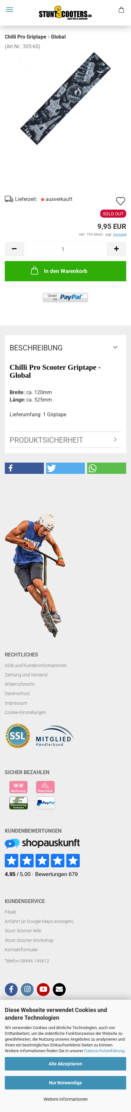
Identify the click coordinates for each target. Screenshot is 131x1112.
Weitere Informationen (66, 1099)
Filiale (10, 912)
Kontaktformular (21, 949)
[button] (24, 468)
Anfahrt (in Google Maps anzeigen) (39, 921)
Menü (9, 9)
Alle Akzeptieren (65, 1063)
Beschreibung (36, 348)
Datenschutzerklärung (104, 1050)
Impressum (16, 703)
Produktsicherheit (46, 440)
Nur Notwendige (65, 1082)
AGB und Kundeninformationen (36, 665)
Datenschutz (17, 693)
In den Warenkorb (58, 270)
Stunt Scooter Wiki (23, 930)
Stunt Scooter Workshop (29, 940)
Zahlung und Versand (26, 674)
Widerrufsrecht (20, 684)
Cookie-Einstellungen (25, 712)
